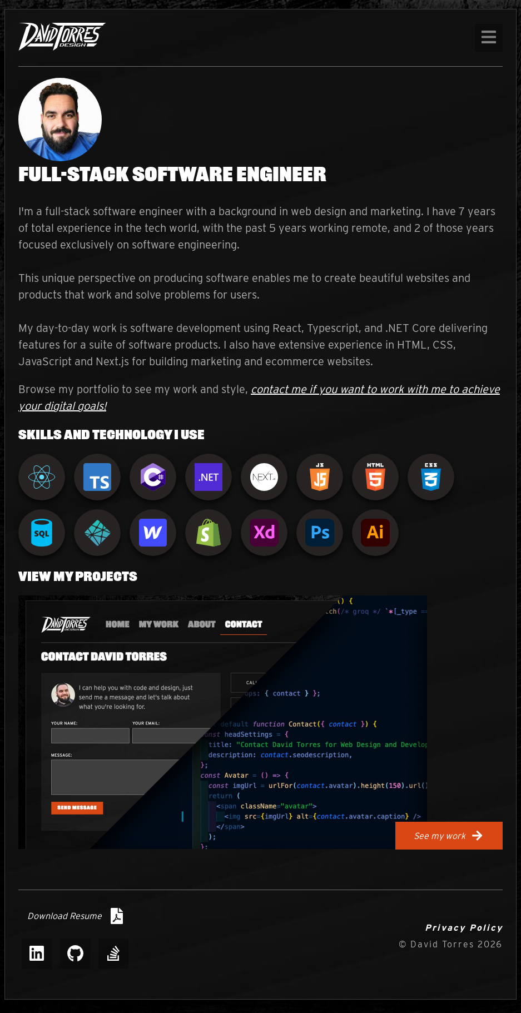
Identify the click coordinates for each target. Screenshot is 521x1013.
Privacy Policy (464, 927)
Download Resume (75, 916)
